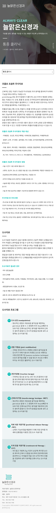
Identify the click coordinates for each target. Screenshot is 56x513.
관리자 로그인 (6, 508)
